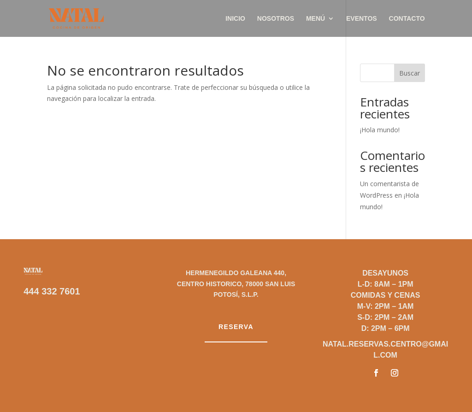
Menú (315, 18)
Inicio (235, 18)
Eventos (361, 18)
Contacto (407, 18)
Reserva (236, 326)
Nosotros (275, 18)
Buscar (409, 73)
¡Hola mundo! (380, 129)
